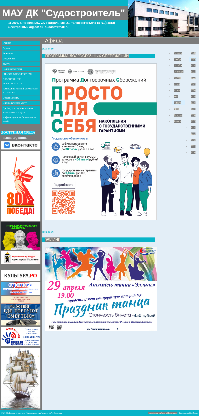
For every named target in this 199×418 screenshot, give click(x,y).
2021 (193, 84)
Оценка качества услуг (15, 102)
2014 (193, 127)
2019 (193, 96)
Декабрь (178, 53)
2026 (193, 53)
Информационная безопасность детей (19, 119)
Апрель (177, 102)
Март (176, 109)
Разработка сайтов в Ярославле (162, 413)
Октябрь (178, 65)
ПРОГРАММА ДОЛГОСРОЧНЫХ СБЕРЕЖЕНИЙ (87, 56)
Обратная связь (11, 97)
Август (177, 78)
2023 (193, 71)
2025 (193, 59)
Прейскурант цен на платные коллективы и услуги (18, 110)
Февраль (178, 115)
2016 (193, 115)
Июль (177, 84)
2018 (193, 102)
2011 (193, 146)
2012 (193, 140)
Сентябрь (178, 71)
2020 (193, 90)
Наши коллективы (12, 68)
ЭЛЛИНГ (52, 239)
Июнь (177, 90)
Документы (9, 58)
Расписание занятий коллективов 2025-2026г (20, 90)
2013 (193, 134)
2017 (193, 109)
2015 (193, 121)
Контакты (8, 53)
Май (176, 96)
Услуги (6, 63)
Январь (177, 121)
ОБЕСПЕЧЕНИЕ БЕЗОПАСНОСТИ (12, 81)
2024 (193, 65)
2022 (193, 78)
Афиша (6, 48)
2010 (193, 152)
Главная (7, 42)
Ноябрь (177, 59)
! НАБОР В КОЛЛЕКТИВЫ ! (18, 74)
